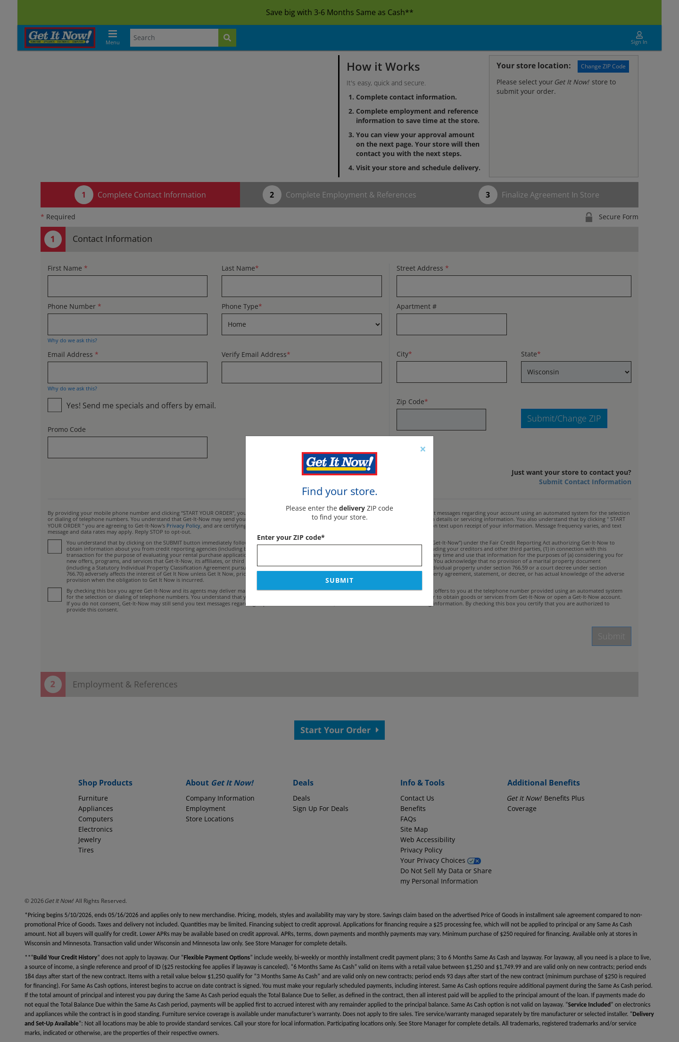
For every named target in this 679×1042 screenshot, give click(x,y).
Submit (339, 580)
